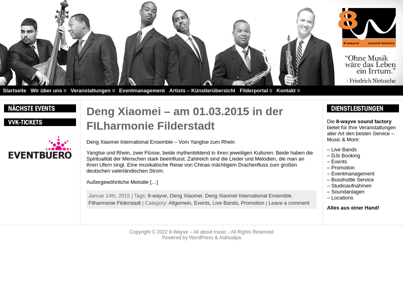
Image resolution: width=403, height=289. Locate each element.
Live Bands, (226, 203)
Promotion (252, 203)
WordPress (201, 237)
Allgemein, (181, 203)
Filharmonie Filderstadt (114, 203)
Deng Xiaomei (186, 196)
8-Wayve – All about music (197, 232)
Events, (203, 203)
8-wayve (157, 196)
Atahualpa (230, 237)
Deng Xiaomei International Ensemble (248, 196)
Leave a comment (289, 203)
